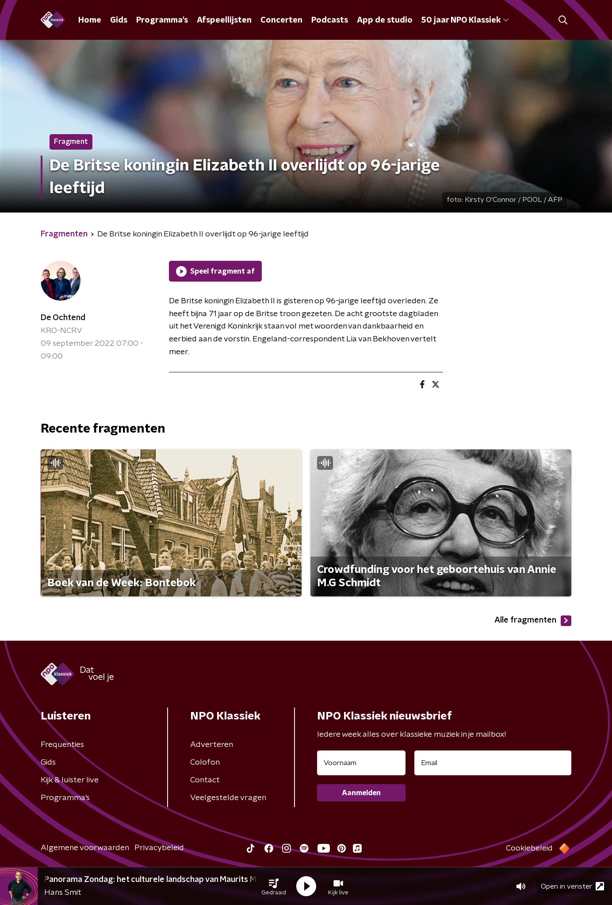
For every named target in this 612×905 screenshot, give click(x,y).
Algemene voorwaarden (85, 848)
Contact (205, 780)
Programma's (162, 20)
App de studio (385, 20)
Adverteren (211, 745)
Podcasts (329, 20)
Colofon (205, 762)
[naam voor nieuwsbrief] (361, 762)
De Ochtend (63, 318)
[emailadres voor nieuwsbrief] (492, 762)
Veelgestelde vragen (228, 798)
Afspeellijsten (224, 20)
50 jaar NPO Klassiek (465, 20)
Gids (118, 20)
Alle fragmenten (532, 620)
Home (89, 20)
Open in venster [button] (572, 886)
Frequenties (62, 745)
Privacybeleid (159, 848)
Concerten (281, 20)
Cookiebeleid (529, 848)
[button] (274, 886)
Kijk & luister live (70, 780)
